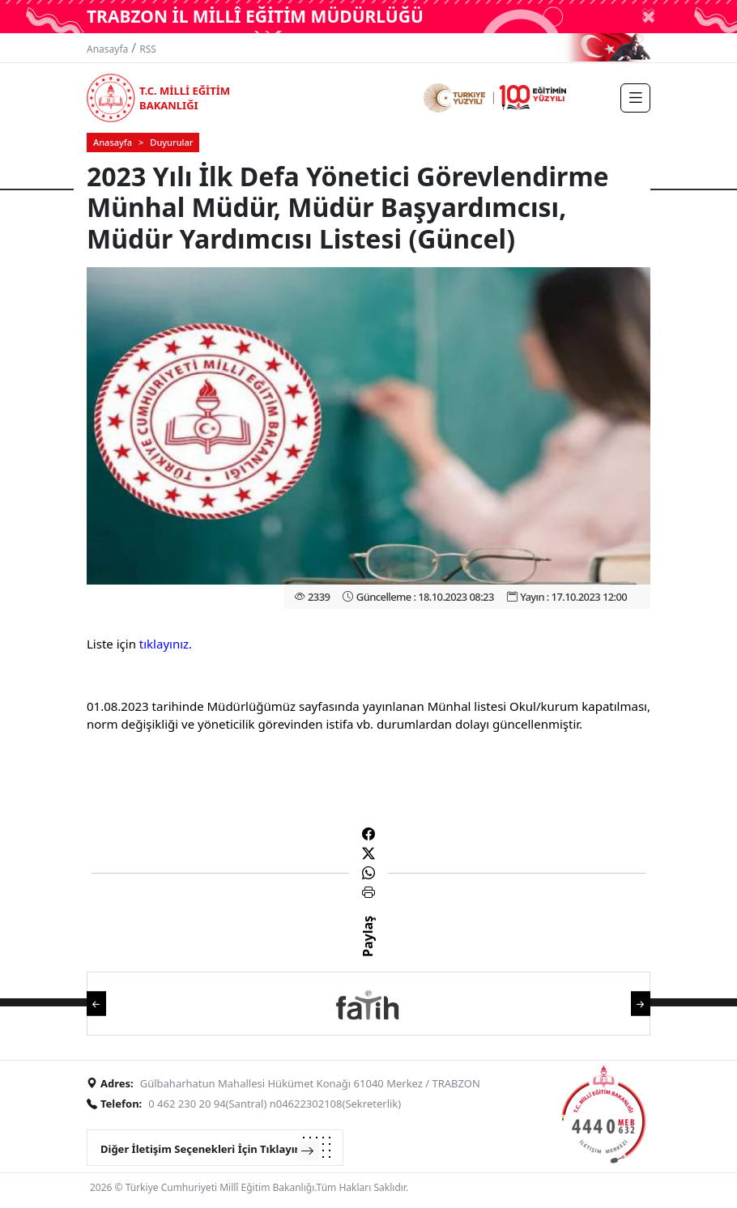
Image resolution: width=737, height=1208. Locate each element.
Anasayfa (107, 49)
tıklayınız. (165, 644)
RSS (147, 49)
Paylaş (368, 950)
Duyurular (171, 142)
